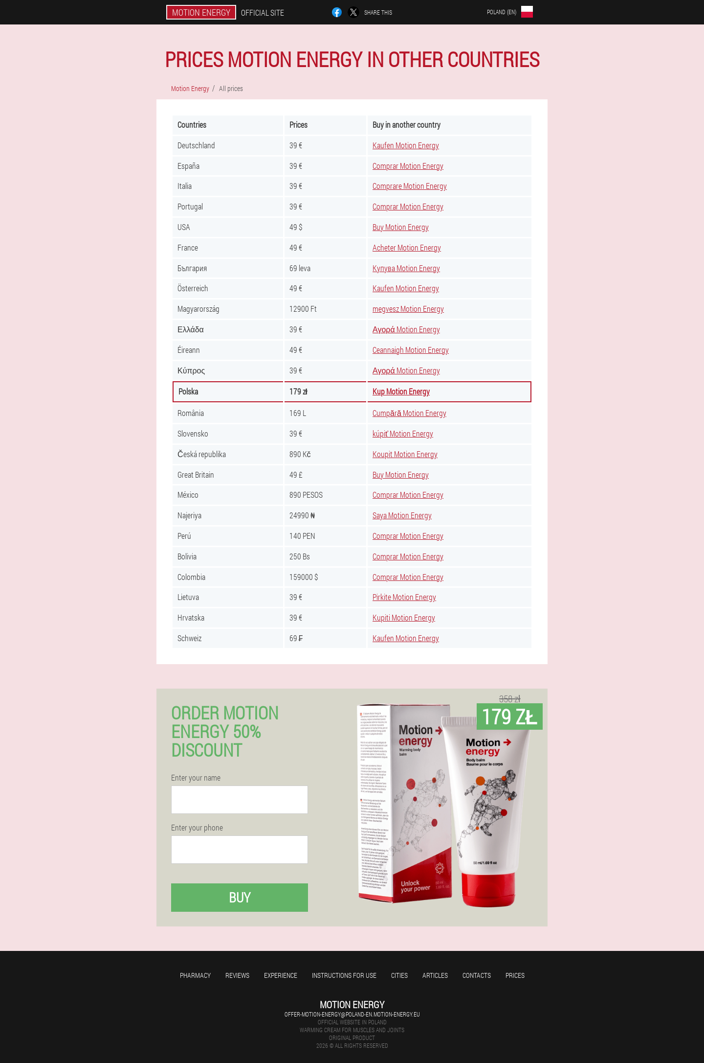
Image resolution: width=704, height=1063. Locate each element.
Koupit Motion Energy (405, 454)
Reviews (237, 975)
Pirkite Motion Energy (404, 597)
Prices (515, 975)
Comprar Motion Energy (408, 166)
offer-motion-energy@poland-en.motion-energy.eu (352, 1014)
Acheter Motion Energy (407, 247)
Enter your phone (197, 828)
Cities (399, 975)
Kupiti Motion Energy (404, 617)
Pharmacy (195, 975)
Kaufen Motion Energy (406, 145)
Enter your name (195, 778)
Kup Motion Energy (401, 391)
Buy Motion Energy (401, 227)
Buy (239, 897)
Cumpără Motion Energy (409, 413)
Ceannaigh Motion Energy (411, 350)
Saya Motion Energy (402, 515)
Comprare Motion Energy (410, 186)
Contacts (476, 975)
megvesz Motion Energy (408, 308)
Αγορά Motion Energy (406, 329)
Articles (435, 975)
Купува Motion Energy (406, 268)
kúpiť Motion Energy (403, 433)
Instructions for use (344, 975)
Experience (280, 975)
